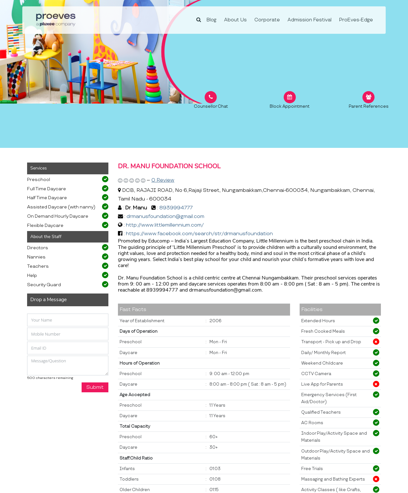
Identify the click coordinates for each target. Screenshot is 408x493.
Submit (95, 387)
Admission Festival (310, 20)
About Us (235, 20)
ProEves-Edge (356, 20)
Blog (211, 20)
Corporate (267, 20)
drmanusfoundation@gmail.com (165, 217)
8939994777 (176, 208)
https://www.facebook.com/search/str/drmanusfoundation (199, 234)
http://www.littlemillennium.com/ (165, 225)
